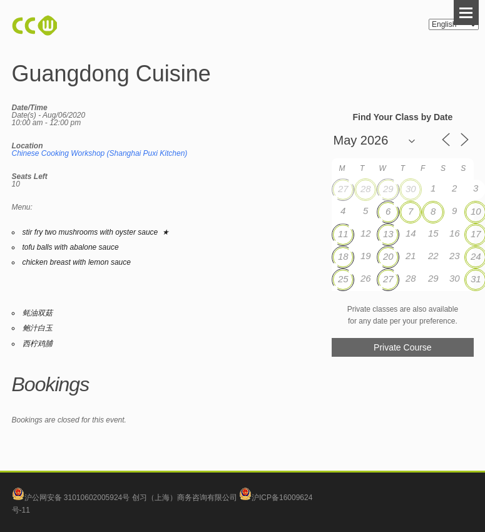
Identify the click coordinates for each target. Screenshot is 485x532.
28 (365, 188)
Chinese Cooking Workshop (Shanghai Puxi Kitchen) (100, 153)
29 (388, 188)
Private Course (403, 347)
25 (343, 279)
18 (343, 256)
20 (388, 256)
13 (388, 233)
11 (343, 233)
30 (411, 188)
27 (343, 188)
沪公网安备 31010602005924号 (77, 497)
